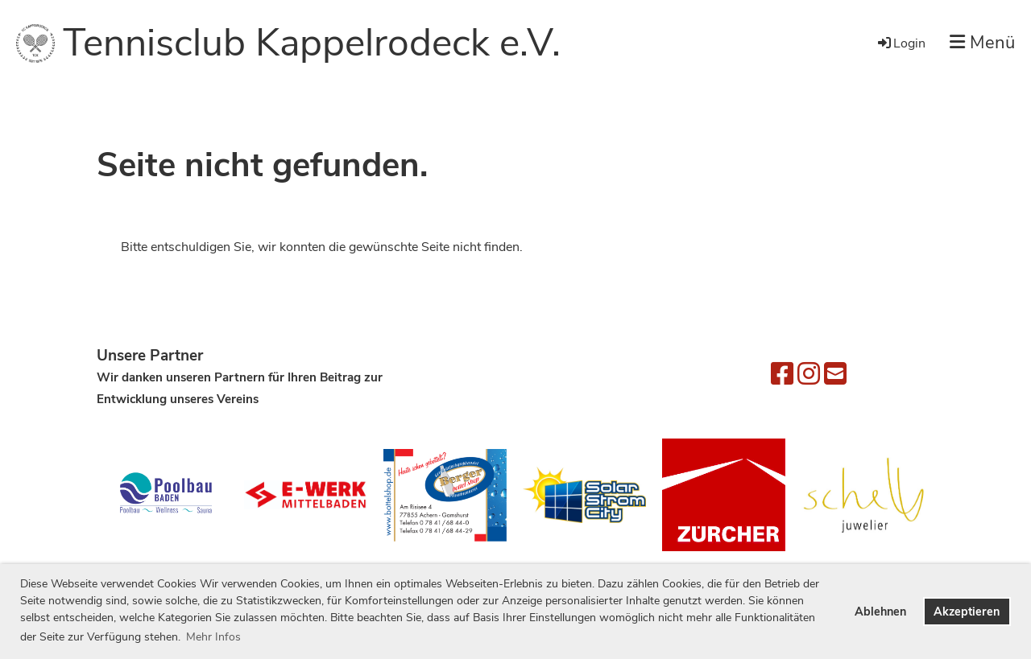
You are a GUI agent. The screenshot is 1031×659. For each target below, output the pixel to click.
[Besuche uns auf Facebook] (782, 374)
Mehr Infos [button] (213, 637)
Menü (982, 43)
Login (900, 43)
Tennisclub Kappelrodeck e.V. (312, 42)
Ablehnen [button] (880, 611)
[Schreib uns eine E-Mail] (835, 374)
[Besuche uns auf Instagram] (808, 374)
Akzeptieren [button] (967, 611)
